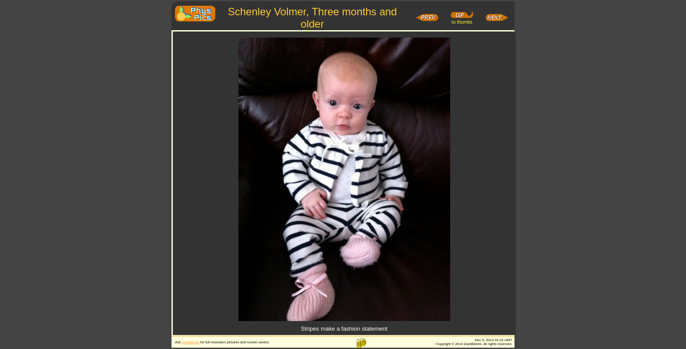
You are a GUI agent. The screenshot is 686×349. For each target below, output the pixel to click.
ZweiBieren (191, 342)
